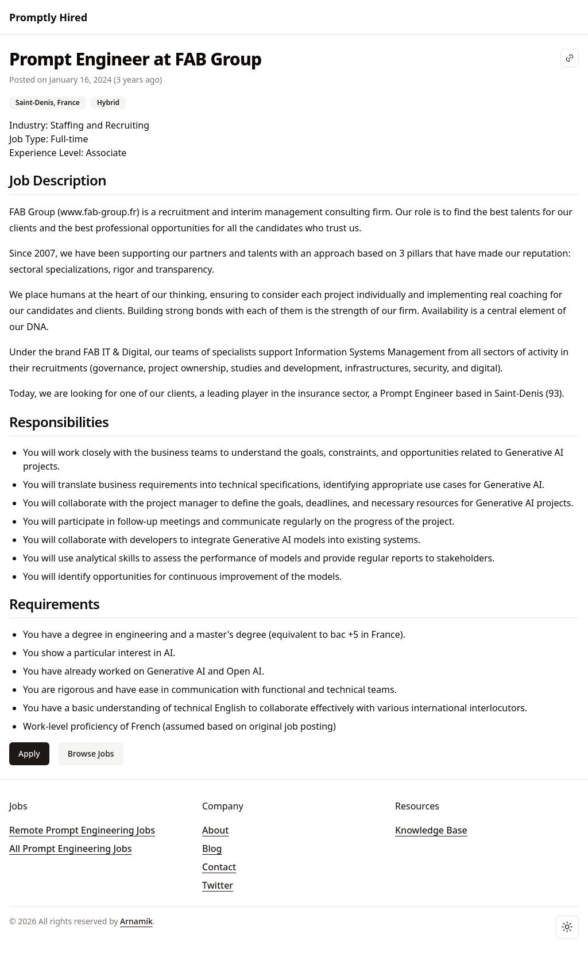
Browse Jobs (91, 753)
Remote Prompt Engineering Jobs (82, 830)
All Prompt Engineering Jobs (70, 848)
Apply (29, 753)
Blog (212, 848)
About (215, 830)
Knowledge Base (431, 830)
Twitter (217, 885)
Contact (219, 867)
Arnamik (136, 921)
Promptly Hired (48, 17)
